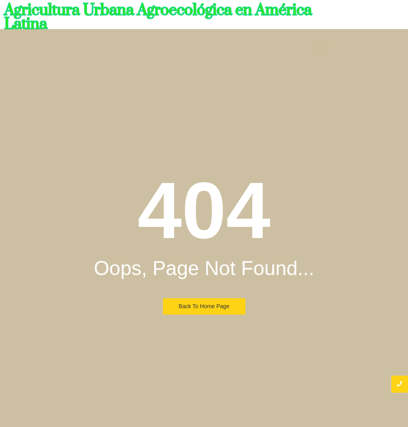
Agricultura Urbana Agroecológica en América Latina (158, 17)
